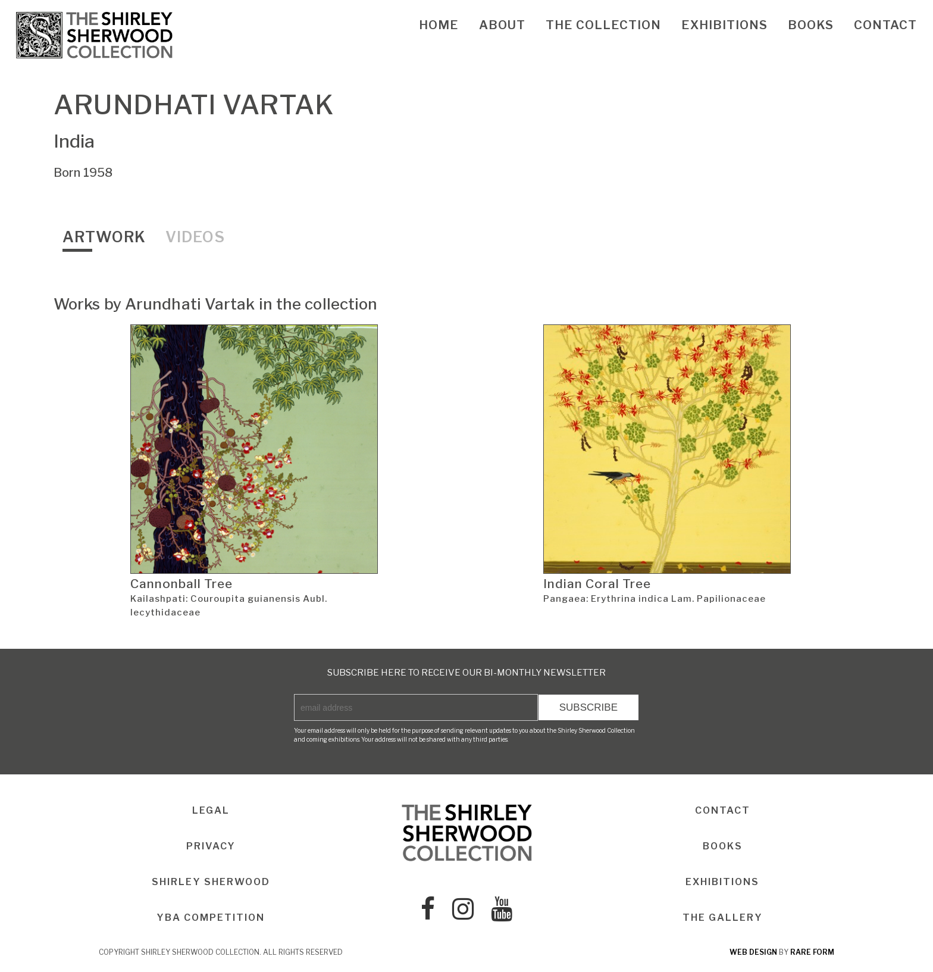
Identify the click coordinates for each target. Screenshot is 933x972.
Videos (195, 237)
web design (753, 952)
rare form (812, 952)
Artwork (104, 237)
